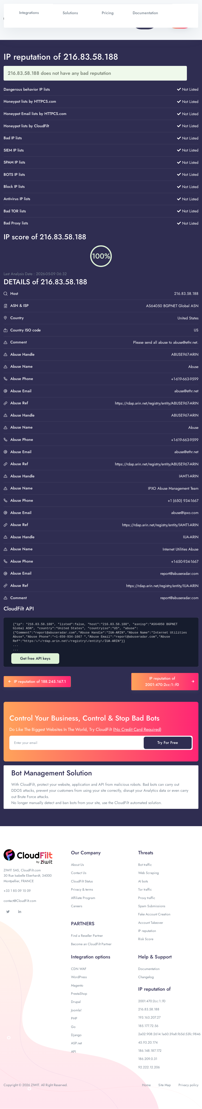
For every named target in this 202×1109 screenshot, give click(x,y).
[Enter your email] (77, 743)
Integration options (90, 956)
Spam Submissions (151, 906)
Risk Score (145, 939)
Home (146, 1085)
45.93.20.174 (148, 1042)
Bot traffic (145, 864)
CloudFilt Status (82, 881)
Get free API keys (35, 658)
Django (76, 1035)
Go (73, 1026)
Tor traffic (145, 889)
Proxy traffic (146, 897)
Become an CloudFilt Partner (91, 944)
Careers (76, 906)
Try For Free (167, 742)
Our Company (86, 852)
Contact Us (78, 872)
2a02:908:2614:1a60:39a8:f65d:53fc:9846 (169, 1034)
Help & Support (155, 956)
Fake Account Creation (154, 914)
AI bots (143, 881)
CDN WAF (78, 968)
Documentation (149, 968)
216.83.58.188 (148, 1009)
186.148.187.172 (149, 1050)
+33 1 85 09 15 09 (17, 890)
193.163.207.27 (149, 1017)
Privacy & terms (82, 889)
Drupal (76, 1001)
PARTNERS (83, 923)
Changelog (146, 977)
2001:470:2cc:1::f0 (151, 1001)
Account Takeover (150, 922)
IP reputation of (154, 989)
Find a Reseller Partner (87, 935)
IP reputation (147, 930)
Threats (145, 852)
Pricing (107, 13)
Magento (77, 985)
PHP (74, 1018)
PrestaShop (79, 993)
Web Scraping (148, 872)
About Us (77, 864)
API (73, 1051)
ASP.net (76, 1043)
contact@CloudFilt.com (20, 900)
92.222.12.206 (149, 1067)
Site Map (164, 1085)
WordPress (79, 977)
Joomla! (76, 1010)
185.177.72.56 (148, 1025)
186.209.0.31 (147, 1058)
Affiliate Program (83, 897)
